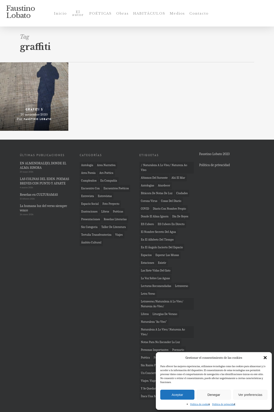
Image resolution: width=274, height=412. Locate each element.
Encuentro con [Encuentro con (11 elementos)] (90, 188)
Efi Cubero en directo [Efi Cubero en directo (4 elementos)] (171, 224)
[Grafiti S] (34, 96)
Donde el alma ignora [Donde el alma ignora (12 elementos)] (154, 216)
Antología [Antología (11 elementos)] (87, 165)
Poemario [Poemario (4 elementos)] (178, 350)
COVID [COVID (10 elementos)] (145, 209)
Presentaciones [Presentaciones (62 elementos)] (90, 219)
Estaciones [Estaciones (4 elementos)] (147, 263)
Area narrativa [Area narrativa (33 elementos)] (106, 165)
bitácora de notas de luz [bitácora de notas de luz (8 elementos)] (156, 193)
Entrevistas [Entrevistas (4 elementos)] (105, 196)
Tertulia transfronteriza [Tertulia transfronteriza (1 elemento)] (96, 235)
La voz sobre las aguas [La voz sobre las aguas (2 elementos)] (155, 278)
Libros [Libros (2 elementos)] (145, 314)
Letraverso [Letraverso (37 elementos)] (181, 286)
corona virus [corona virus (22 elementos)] (149, 201)
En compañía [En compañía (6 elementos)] (108, 180)
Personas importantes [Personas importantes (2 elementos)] (154, 350)
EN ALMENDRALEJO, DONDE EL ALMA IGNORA (43, 165)
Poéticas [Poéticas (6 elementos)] (118, 211)
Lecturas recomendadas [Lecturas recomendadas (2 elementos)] (156, 286)
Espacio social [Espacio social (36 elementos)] (90, 204)
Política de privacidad (223, 404)
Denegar (213, 395)
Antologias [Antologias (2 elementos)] (147, 185)
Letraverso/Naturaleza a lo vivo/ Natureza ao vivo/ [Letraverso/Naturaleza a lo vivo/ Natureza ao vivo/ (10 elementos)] (162, 304)
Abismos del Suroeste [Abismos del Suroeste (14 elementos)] (154, 178)
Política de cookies (200, 404)
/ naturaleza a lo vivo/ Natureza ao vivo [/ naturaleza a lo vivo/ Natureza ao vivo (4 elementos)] (164, 167)
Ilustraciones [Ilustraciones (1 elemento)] (89, 211)
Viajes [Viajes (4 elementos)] (119, 235)
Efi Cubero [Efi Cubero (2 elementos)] (147, 224)
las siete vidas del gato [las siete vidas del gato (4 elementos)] (155, 270)
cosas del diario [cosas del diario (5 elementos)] (171, 201)
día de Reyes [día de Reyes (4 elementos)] (180, 216)
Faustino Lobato (20, 13)
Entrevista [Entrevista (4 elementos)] (87, 196)
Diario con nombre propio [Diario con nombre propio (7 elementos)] (169, 209)
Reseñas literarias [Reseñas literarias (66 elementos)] (115, 219)
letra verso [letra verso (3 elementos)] (148, 294)
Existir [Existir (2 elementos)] (162, 263)
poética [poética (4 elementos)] (145, 357)
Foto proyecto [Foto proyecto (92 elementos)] (111, 204)
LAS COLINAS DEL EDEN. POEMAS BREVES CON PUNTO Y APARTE (44, 181)
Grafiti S (34, 109)
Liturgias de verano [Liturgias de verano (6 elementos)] (165, 314)
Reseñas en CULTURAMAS (39, 195)
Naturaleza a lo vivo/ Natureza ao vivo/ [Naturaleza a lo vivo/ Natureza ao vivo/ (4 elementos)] (163, 332)
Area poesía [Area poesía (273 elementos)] (88, 173)
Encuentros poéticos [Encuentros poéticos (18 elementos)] (116, 188)
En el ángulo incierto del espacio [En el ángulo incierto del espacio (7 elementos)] (162, 247)
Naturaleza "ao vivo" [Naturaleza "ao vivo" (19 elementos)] (154, 322)
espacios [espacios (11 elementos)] (146, 255)
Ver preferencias (250, 395)
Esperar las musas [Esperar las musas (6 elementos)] (167, 255)
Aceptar (177, 395)
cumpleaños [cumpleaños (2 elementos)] (89, 180)
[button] (265, 357)
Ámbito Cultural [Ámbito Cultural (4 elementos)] (91, 242)
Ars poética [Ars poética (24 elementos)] (106, 173)
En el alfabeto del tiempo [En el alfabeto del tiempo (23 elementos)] (157, 239)
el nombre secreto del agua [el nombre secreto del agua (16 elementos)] (158, 232)
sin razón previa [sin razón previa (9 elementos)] (151, 365)
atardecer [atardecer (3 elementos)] (164, 185)
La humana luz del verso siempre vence (43, 208)
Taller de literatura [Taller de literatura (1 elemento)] (113, 227)
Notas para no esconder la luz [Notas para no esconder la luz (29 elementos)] (160, 342)
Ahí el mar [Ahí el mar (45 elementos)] (178, 178)
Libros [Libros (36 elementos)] (105, 211)
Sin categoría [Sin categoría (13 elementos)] (89, 227)
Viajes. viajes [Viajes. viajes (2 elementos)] (149, 381)
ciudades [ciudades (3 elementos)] (182, 193)
